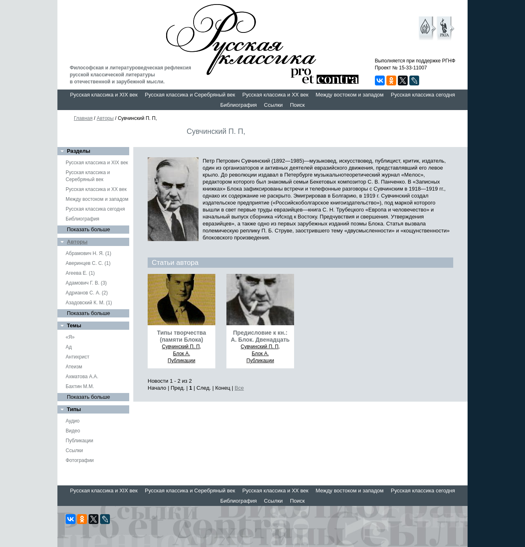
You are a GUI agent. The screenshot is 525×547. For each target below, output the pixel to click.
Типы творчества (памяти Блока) (181, 336)
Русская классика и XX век (275, 95)
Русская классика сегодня (423, 95)
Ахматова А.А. (82, 376)
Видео (73, 431)
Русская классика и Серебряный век (190, 95)
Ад (69, 347)
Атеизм (74, 367)
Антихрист (77, 357)
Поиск (297, 105)
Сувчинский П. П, (181, 346)
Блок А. (181, 353)
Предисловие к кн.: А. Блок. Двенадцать (260, 336)
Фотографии (80, 460)
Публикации (79, 441)
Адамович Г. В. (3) (86, 283)
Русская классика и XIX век (104, 95)
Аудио (73, 421)
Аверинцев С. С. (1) (88, 263)
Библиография (238, 105)
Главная (83, 118)
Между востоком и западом (349, 95)
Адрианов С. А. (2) (87, 293)
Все (239, 388)
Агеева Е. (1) (80, 273)
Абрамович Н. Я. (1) (88, 253)
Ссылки (273, 105)
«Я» (70, 337)
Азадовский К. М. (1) (89, 303)
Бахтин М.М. (80, 386)
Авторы (105, 118)
